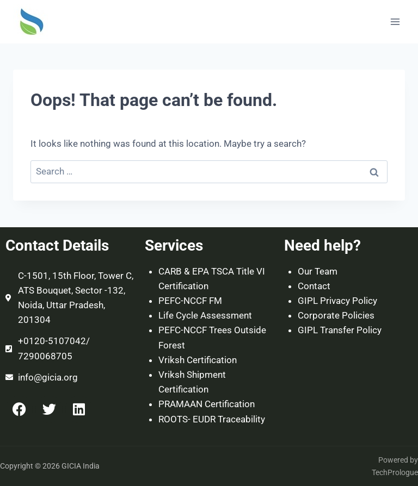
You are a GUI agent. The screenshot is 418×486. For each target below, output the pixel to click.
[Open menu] (395, 21)
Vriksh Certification (197, 359)
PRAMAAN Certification (206, 403)
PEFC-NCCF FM (190, 300)
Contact (314, 286)
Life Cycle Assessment (205, 315)
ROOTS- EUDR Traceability (211, 419)
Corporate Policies (336, 315)
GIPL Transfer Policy (340, 330)
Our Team (317, 271)
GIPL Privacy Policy (337, 300)
